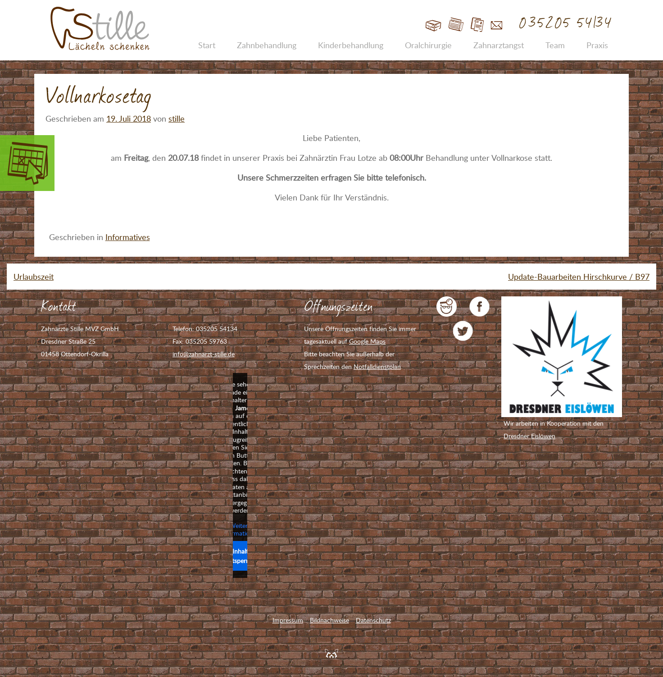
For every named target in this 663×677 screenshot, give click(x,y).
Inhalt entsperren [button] (240, 556)
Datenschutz (373, 620)
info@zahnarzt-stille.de (204, 354)
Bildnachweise (329, 620)
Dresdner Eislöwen (529, 436)
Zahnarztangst (498, 45)
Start (433, 25)
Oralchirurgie (428, 45)
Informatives (127, 237)
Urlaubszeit (34, 276)
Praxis (597, 45)
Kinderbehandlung (350, 45)
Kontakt (496, 25)
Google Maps (367, 341)
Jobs (477, 25)
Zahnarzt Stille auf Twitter (463, 331)
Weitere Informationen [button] (240, 529)
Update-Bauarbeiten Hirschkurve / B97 (578, 276)
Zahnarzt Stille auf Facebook (479, 306)
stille (176, 118)
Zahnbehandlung (266, 45)
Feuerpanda (331, 653)
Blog (456, 25)
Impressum (287, 620)
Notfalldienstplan (377, 366)
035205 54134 (566, 23)
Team (555, 45)
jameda (446, 306)
